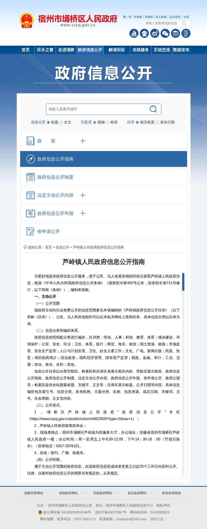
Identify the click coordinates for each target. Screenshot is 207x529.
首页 (25, 50)
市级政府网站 (102, 493)
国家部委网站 (33, 493)
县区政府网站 (137, 493)
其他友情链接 (171, 493)
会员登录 (175, 17)
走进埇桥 (66, 50)
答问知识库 (175, 33)
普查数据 (133, 33)
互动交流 (162, 50)
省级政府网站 (68, 493)
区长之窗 (45, 50)
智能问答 (144, 33)
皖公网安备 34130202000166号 (64, 512)
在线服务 (141, 50)
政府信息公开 (90, 50)
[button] (138, 17)
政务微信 (165, 33)
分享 (186, 17)
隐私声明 (163, 505)
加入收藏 (161, 17)
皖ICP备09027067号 (110, 512)
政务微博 (154, 33)
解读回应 (117, 50)
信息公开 (62, 247)
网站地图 (47, 519)
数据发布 (181, 50)
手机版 (185, 33)
